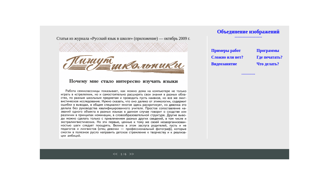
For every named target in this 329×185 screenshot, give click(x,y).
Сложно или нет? (227, 57)
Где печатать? (269, 57)
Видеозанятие (224, 64)
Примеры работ (226, 50)
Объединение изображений (248, 31)
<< (115, 154)
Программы (268, 50)
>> (131, 154)
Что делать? (268, 64)
